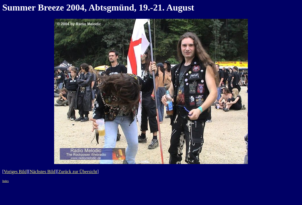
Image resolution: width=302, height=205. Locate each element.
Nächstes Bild (42, 171)
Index (5, 181)
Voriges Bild (15, 171)
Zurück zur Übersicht (77, 171)
